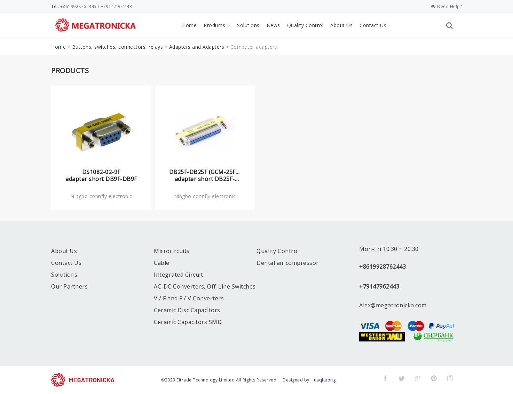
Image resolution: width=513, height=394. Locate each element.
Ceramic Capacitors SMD (188, 322)
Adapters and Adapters (196, 47)
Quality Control (305, 25)
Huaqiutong (323, 380)
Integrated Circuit (178, 274)
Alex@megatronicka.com (393, 305)
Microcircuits (172, 251)
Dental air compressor (287, 263)
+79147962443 (116, 6)
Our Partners (69, 286)
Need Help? (446, 6)
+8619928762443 (78, 6)
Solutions (248, 25)
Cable (161, 263)
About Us (341, 25)
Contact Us (373, 25)
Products (217, 25)
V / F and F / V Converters (189, 298)
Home (189, 25)
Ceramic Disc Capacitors (187, 310)
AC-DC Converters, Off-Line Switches (205, 286)
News (273, 25)
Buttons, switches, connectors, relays (117, 47)
